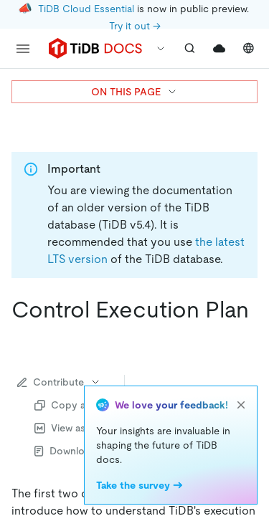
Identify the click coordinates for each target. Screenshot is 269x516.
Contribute (59, 382)
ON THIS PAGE (134, 91)
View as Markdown (85, 428)
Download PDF (76, 451)
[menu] (23, 48)
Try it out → (135, 26)
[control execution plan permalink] (23, 338)
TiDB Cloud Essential (86, 8)
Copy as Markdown (87, 405)
